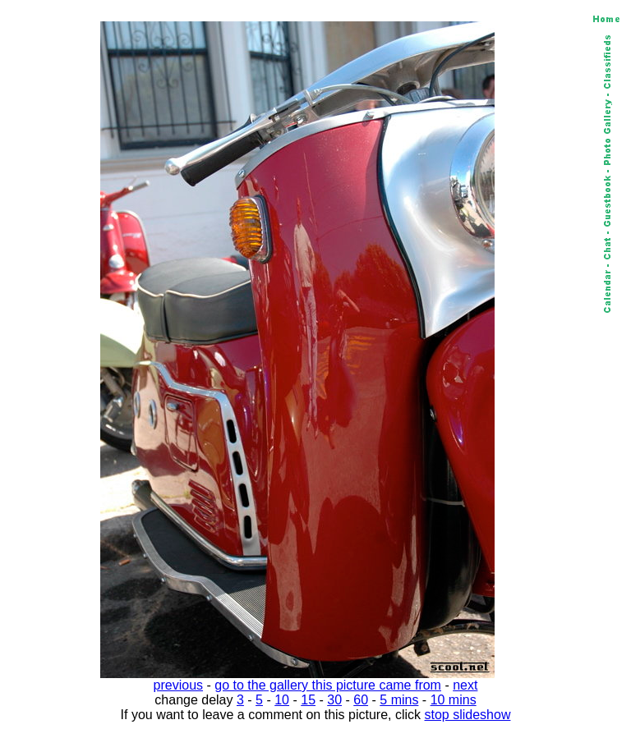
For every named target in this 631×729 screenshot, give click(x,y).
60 (360, 700)
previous (178, 685)
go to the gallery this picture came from (327, 685)
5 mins (399, 700)
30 (334, 700)
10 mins (454, 700)
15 (308, 700)
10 (281, 700)
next (465, 685)
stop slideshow (468, 715)
